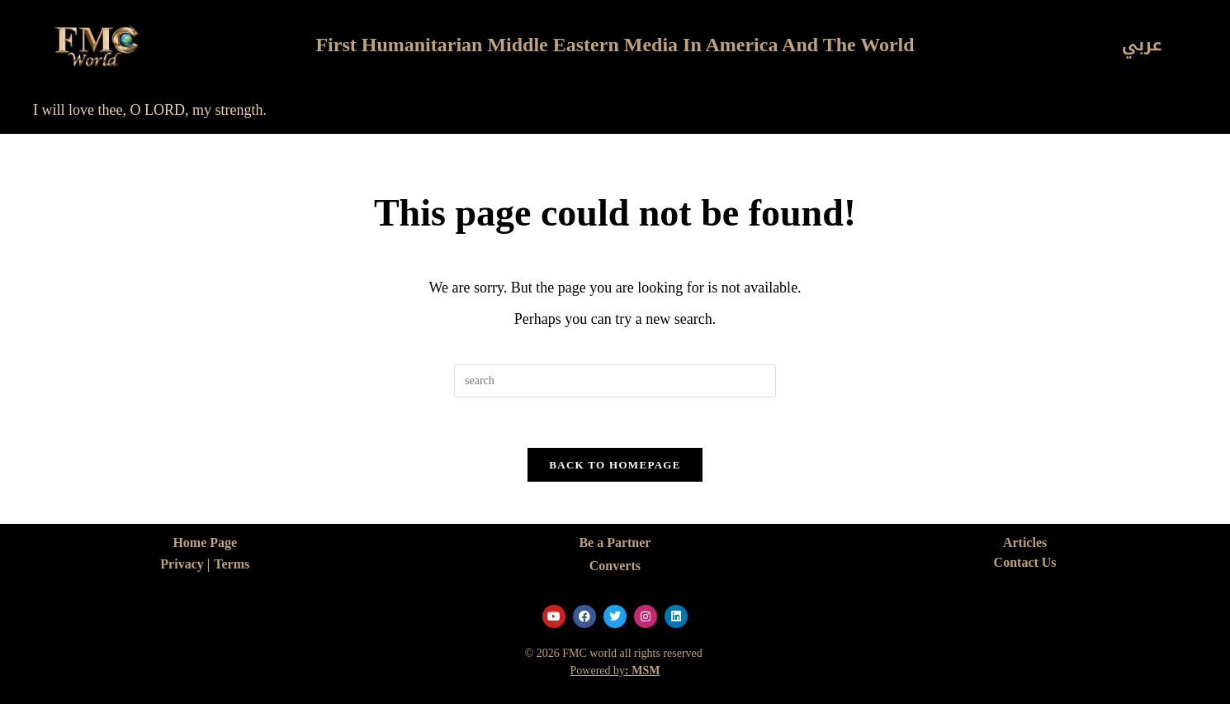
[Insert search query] (615, 380)
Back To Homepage (614, 465)
